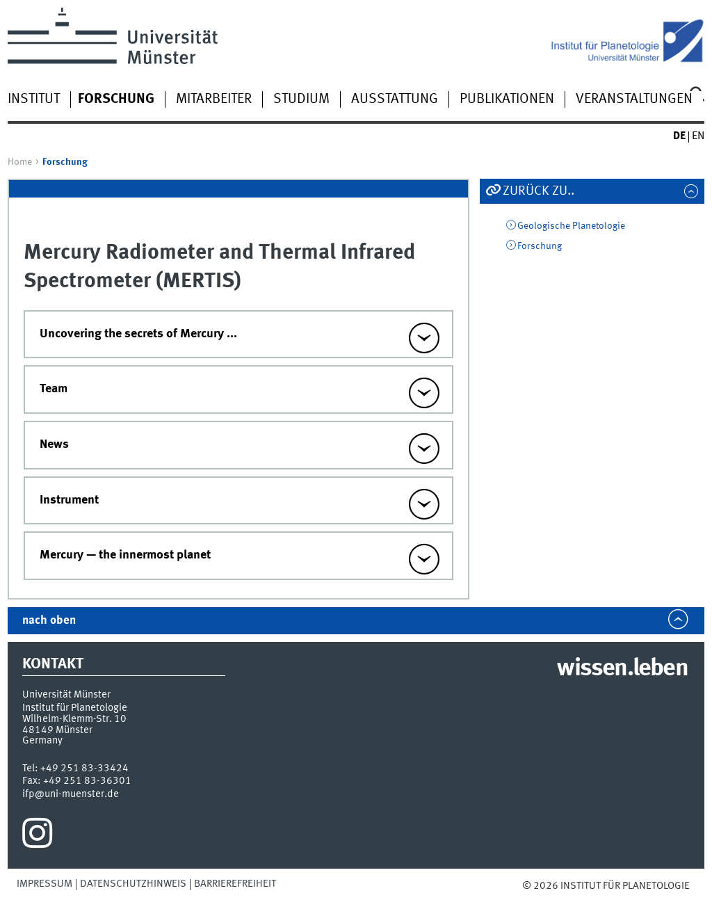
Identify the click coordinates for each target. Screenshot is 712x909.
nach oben (49, 621)
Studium (301, 99)
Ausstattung (394, 99)
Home (20, 162)
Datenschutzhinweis (133, 884)
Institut (34, 99)
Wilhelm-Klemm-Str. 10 (74, 719)
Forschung (539, 246)
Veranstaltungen (634, 99)
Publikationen (507, 99)
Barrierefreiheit (235, 884)
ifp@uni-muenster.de (70, 794)
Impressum (44, 884)
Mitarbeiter (214, 99)
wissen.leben (622, 669)
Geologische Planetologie (571, 226)
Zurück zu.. (538, 191)
